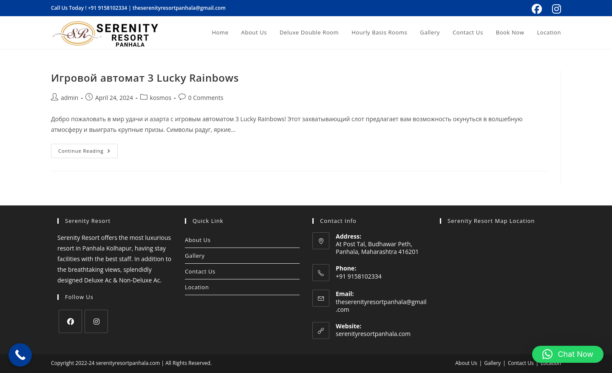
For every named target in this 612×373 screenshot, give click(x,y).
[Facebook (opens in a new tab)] (536, 9)
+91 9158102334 (107, 7)
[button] (568, 354)
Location (197, 287)
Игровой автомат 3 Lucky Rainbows (145, 78)
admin (69, 98)
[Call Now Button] (20, 355)
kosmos (161, 98)
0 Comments (206, 98)
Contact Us (200, 271)
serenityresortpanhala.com (373, 334)
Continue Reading (88, 149)
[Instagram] (96, 321)
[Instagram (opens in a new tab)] (555, 9)
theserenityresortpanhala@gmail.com (179, 7)
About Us (197, 240)
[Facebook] (70, 321)
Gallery (195, 255)
